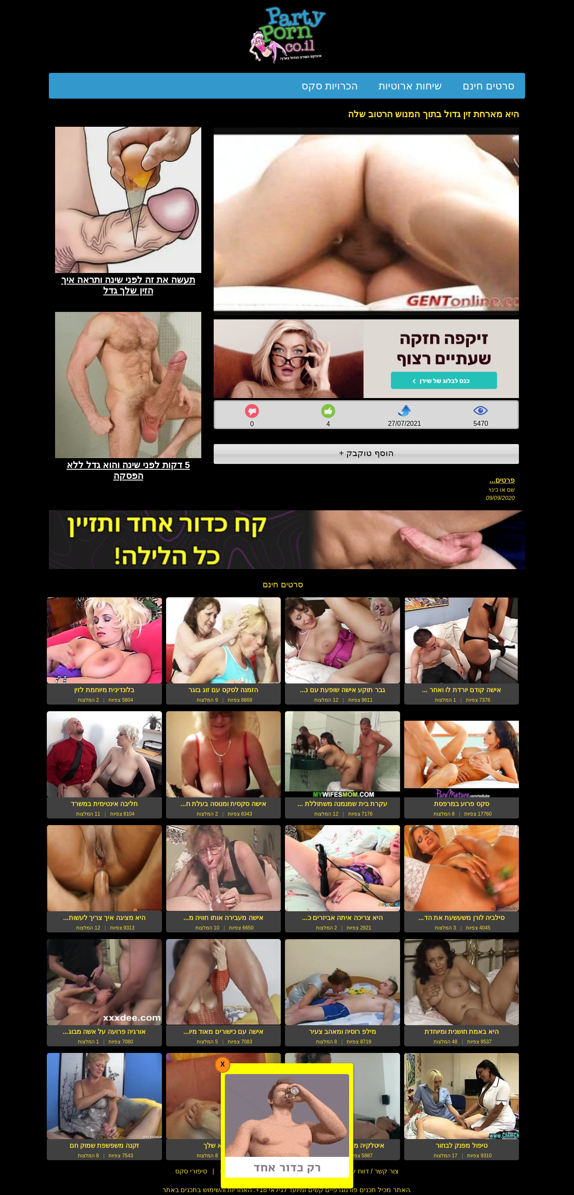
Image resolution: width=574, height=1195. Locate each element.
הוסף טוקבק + (366, 453)
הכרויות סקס (329, 86)
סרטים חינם (488, 86)
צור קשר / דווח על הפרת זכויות (355, 1171)
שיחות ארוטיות (410, 86)
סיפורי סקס (191, 1171)
